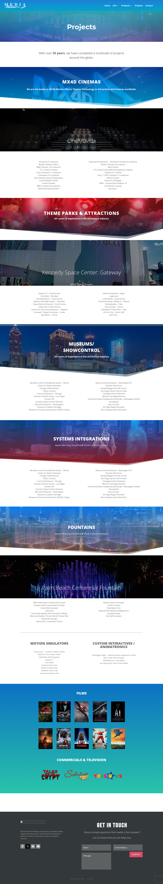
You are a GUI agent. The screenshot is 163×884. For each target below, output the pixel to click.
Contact (149, 6)
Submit (136, 854)
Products (125, 6)
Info (114, 6)
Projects (139, 6)
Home (107, 6)
